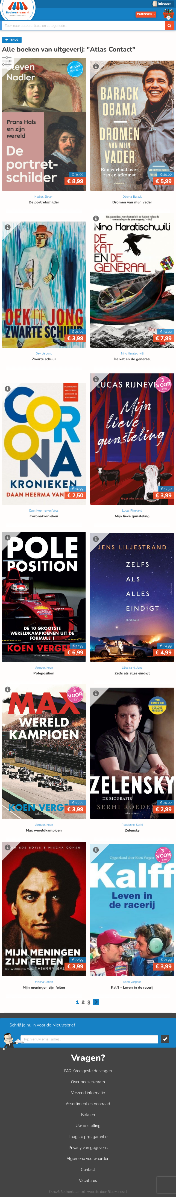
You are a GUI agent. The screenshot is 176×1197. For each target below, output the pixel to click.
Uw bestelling (88, 1126)
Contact (88, 1169)
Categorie (146, 14)
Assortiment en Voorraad (88, 1104)
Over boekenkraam (88, 1082)
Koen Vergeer (132, 981)
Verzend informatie (88, 1093)
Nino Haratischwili (132, 353)
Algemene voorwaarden (88, 1158)
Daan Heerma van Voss (43, 510)
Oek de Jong (44, 353)
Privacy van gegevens (88, 1147)
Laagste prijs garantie (88, 1136)
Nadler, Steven (43, 196)
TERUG (11, 40)
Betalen (88, 1115)
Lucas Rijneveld (132, 510)
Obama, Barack (132, 196)
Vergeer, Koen (44, 667)
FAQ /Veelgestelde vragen (88, 1071)
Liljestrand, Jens (132, 667)
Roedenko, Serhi (132, 824)
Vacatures (88, 1180)
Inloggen (164, 3)
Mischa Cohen (44, 981)
